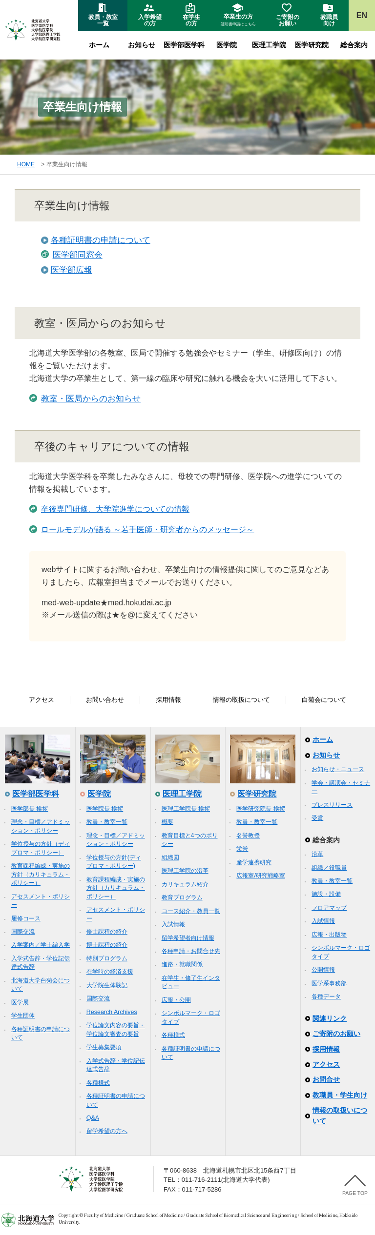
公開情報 (323, 969)
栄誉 (242, 848)
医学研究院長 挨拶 (260, 808)
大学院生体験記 (106, 985)
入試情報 (173, 924)
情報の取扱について (241, 699)
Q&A (92, 1118)
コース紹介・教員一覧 (191, 911)
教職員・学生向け (339, 1095)
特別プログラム (106, 958)
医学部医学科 (184, 45)
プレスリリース (332, 804)
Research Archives (111, 1012)
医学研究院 (311, 45)
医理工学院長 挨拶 (186, 808)
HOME (26, 164)
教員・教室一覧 (106, 821)
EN (361, 15)
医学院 (226, 45)
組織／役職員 (329, 867)
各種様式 (98, 1082)
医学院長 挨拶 (104, 808)
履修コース (26, 918)
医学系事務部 (329, 983)
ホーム (99, 45)
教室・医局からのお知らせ (91, 398)
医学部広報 (71, 270)
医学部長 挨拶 (29, 808)
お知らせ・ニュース (338, 769)
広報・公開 (176, 999)
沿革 (317, 854)
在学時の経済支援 (109, 971)
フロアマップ (329, 907)
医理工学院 (269, 45)
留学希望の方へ (106, 1131)
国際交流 (23, 931)
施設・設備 (326, 894)
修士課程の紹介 (106, 931)
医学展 (20, 1002)
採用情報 (168, 699)
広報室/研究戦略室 (260, 875)
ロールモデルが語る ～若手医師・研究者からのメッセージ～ (147, 529)
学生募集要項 (104, 1047)
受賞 (317, 818)
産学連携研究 (253, 862)
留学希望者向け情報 (188, 938)
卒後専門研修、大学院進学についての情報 (115, 509)
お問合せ (326, 1079)
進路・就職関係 (182, 964)
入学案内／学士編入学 (40, 944)
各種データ (326, 996)
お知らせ (141, 45)
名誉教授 (248, 835)
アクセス (41, 699)
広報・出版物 (329, 934)
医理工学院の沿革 (185, 870)
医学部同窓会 (78, 254)
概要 (167, 821)
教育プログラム (182, 897)
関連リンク (329, 1018)
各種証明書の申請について (100, 240)
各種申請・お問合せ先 (191, 951)
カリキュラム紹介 (185, 884)
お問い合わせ (105, 699)
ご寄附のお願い (336, 1033)
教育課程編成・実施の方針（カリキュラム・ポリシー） (40, 874)
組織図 (170, 857)
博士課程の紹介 (106, 944)
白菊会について (324, 699)
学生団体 (23, 1015)
